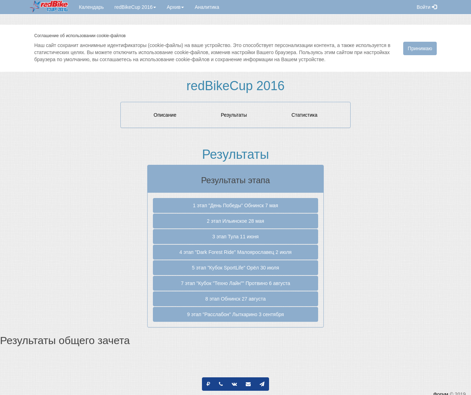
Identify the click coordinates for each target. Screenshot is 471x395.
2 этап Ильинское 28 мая (235, 221)
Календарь (91, 7)
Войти (427, 7)
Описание (165, 115)
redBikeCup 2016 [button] (135, 7)
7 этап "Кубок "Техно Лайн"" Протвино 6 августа (235, 283)
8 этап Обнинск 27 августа (235, 299)
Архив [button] (175, 7)
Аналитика (207, 7)
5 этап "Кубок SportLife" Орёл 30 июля (235, 268)
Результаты (234, 115)
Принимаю (420, 48)
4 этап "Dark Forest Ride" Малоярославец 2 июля (235, 252)
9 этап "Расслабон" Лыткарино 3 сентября (235, 314)
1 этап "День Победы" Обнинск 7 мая (235, 205)
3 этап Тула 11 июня (235, 236)
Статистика (304, 115)
